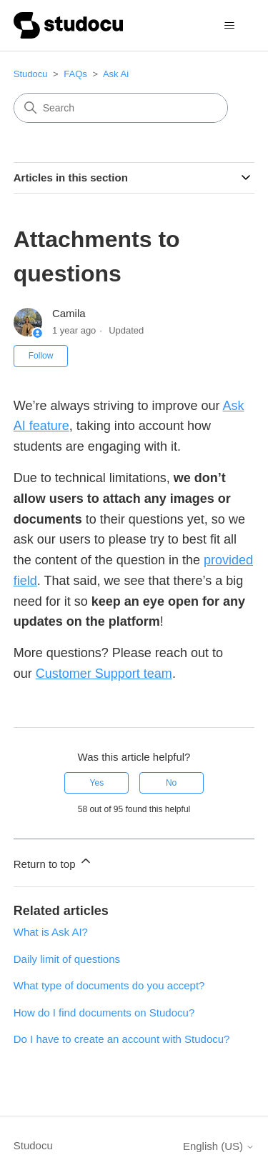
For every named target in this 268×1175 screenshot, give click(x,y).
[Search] (120, 108)
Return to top (53, 862)
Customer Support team (104, 673)
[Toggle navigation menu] (229, 25)
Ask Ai (116, 74)
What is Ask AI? (51, 932)
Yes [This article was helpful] (97, 783)
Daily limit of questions (67, 959)
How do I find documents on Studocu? (104, 1012)
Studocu (31, 74)
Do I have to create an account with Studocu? (122, 1039)
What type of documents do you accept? (109, 985)
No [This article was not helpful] (171, 783)
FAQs (75, 74)
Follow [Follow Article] (41, 356)
